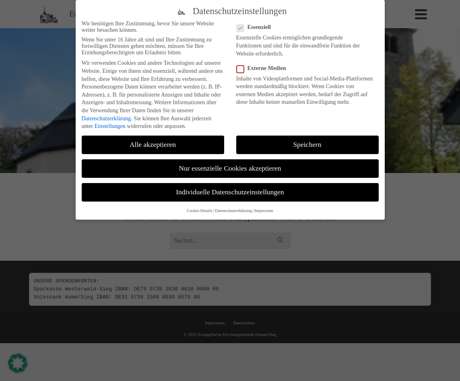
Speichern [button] (307, 145)
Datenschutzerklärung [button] (233, 210)
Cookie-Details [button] (199, 210)
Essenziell (256, 28)
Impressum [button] (263, 210)
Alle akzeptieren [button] (153, 145)
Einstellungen (110, 127)
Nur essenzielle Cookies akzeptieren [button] (230, 169)
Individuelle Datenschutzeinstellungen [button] (230, 192)
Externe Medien (263, 68)
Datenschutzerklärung (106, 118)
